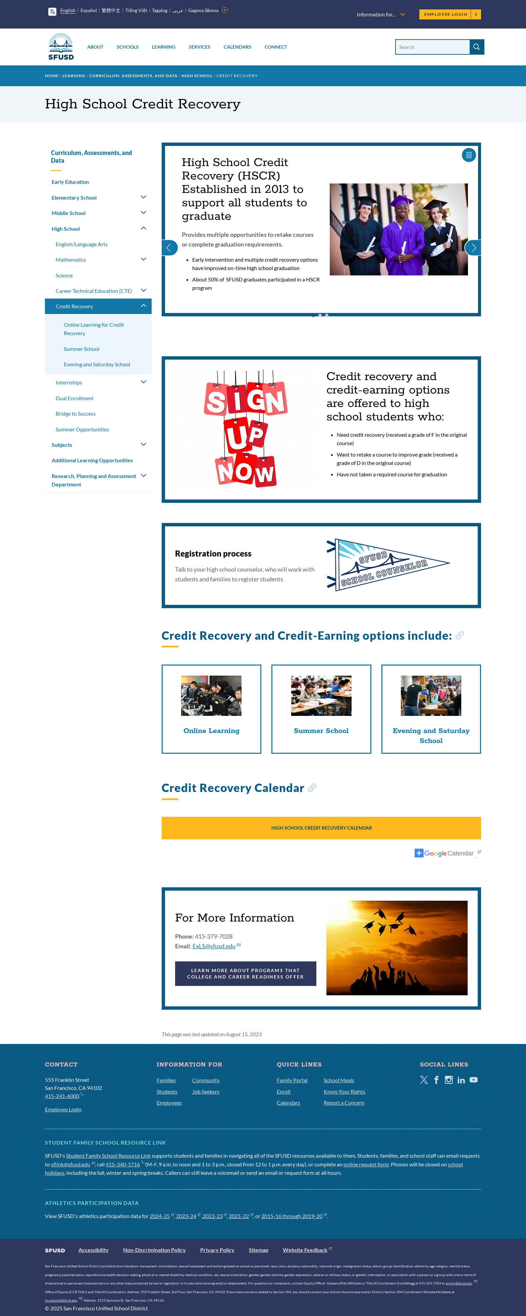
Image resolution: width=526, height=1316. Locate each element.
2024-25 (162, 1216)
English (67, 10)
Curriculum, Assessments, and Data (133, 75)
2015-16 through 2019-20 (294, 1216)
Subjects (62, 444)
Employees (169, 1102)
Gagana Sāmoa (203, 10)
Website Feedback (307, 1250)
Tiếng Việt (136, 10)
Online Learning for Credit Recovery (94, 328)
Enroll (284, 1091)
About (95, 47)
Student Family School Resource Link (108, 1155)
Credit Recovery (74, 306)
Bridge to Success (76, 413)
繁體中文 (111, 10)
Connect (276, 47)
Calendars (237, 47)
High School (197, 75)
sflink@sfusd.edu (73, 1164)
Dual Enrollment (75, 398)
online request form (366, 1164)
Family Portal (292, 1080)
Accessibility (93, 1250)
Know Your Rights (344, 1091)
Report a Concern (344, 1102)
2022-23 (215, 1216)
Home (52, 75)
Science (64, 275)
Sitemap (258, 1250)
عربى (177, 10)
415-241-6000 (64, 1095)
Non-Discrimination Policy (154, 1250)
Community (206, 1080)
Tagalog (159, 10)
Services (199, 47)
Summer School (81, 349)
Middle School (69, 213)
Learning (163, 47)
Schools (128, 47)
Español (89, 10)
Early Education (70, 181)
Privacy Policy (217, 1250)
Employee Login (451, 14)
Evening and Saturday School (97, 364)
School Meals (339, 1080)
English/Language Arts (82, 244)
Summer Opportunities (82, 429)
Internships (69, 382)
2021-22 (241, 1216)
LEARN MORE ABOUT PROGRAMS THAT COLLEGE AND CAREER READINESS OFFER (245, 973)
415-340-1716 (125, 1164)
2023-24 (188, 1216)
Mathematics (71, 259)
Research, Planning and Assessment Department (94, 480)
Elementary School (74, 197)
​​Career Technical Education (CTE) (94, 290)
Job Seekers (205, 1091)
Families (166, 1080)
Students (167, 1091)
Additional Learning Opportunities (92, 460)
